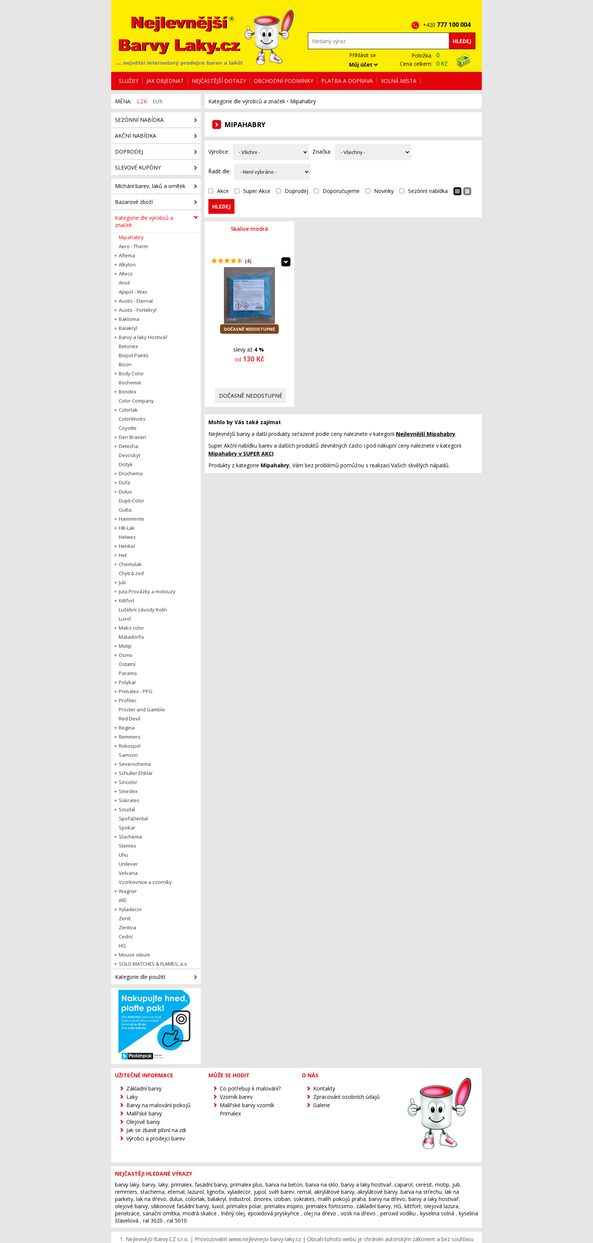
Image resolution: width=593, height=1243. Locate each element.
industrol (239, 1199)
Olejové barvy (143, 1121)
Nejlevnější (425, 433)
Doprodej (296, 190)
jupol (260, 1191)
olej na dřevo (320, 1213)
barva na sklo (322, 1184)
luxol (218, 1206)
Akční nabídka (135, 135)
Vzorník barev (236, 1096)
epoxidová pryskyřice (273, 1213)
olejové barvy (131, 1206)
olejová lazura (441, 1206)
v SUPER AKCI (240, 453)
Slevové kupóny (138, 167)
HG (397, 1206)
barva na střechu (421, 1191)
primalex (181, 1184)
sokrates (304, 1199)
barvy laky (127, 1184)
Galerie (321, 1105)
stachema (152, 1191)
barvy (148, 1184)
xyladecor (239, 1191)
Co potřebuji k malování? (250, 1088)
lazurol (196, 1191)
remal (304, 1191)
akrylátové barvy (334, 1191)
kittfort (412, 1206)
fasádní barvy (211, 1184)
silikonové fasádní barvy (180, 1206)
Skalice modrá (249, 228)
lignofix (215, 1191)
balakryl (217, 1199)
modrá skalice (200, 1213)
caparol (403, 1184)
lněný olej (233, 1213)
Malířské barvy (144, 1113)
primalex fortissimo (329, 1206)
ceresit (424, 1184)
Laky (132, 1096)
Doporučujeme (341, 190)
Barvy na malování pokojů (158, 1105)
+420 (448, 24)
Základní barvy (143, 1088)
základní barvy (373, 1206)
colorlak (195, 1199)
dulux (175, 1199)
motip (442, 1184)
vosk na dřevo (358, 1213)
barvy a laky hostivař (366, 1184)
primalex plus (246, 1184)
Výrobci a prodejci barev (155, 1138)
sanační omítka (161, 1213)
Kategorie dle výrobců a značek (246, 101)
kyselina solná (437, 1213)
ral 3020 (153, 1220)
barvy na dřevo (387, 1199)
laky (163, 1184)
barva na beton (284, 1184)
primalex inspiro (283, 1206)
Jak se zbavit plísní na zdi (156, 1130)
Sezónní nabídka (428, 190)
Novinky (384, 190)
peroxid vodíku (398, 1213)
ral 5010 (177, 1220)
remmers (126, 1191)
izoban (282, 1199)
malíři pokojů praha (342, 1199)
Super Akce (256, 190)
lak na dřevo (151, 1199)
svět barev (281, 1191)
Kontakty (324, 1088)
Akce (223, 190)
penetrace (127, 1213)
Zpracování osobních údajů (346, 1096)
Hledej (462, 41)
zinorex (262, 1199)
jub (456, 1184)
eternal (176, 1191)
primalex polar (244, 1206)
